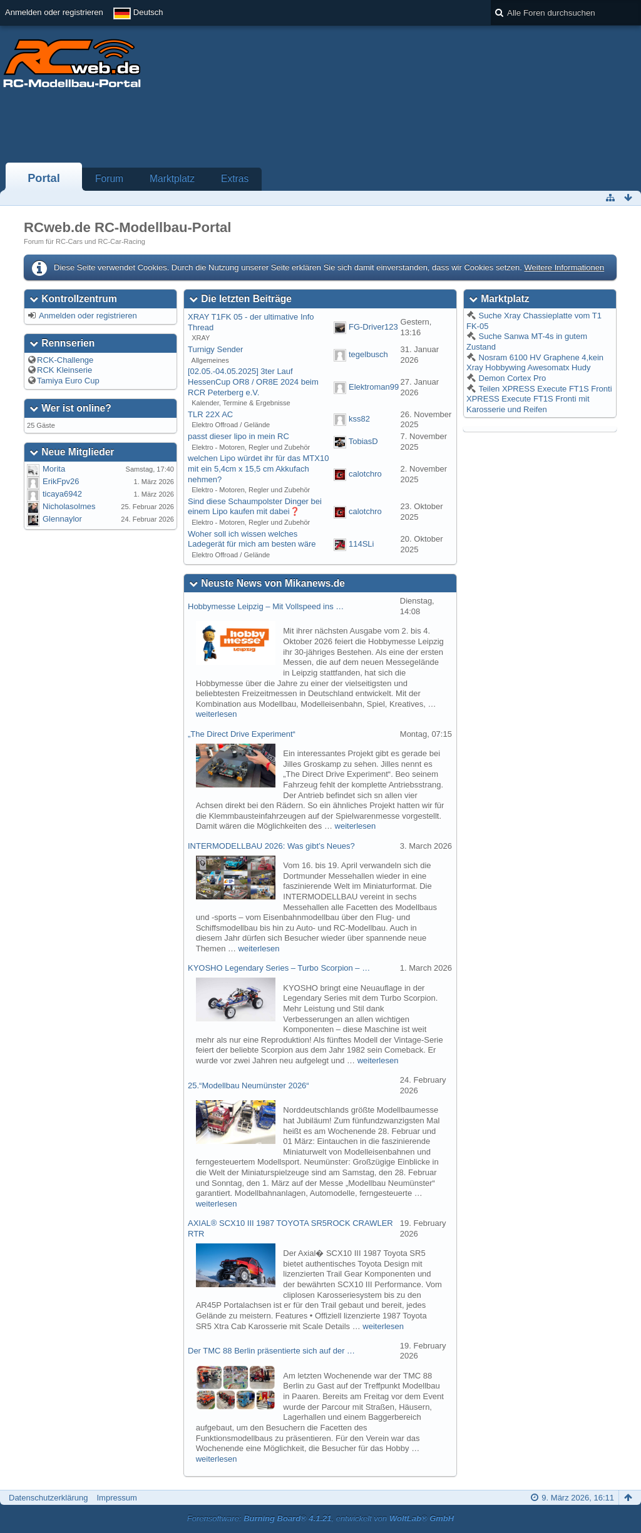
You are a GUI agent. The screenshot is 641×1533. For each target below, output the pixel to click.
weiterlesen (216, 714)
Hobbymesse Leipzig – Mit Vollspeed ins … (266, 606)
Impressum (116, 1497)
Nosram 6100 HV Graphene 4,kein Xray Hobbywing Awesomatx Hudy (534, 363)
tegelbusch (368, 354)
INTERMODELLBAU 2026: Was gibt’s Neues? (271, 846)
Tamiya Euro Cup (68, 380)
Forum (109, 178)
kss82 (359, 419)
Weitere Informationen (564, 267)
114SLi (361, 544)
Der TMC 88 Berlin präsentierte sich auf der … (271, 1350)
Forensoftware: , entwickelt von (320, 1518)
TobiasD (363, 441)
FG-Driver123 (373, 327)
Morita (54, 468)
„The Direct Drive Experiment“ (241, 734)
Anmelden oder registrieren (54, 12)
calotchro (365, 473)
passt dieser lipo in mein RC (238, 436)
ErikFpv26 (61, 481)
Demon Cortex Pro (511, 378)
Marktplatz (172, 178)
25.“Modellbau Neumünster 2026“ (248, 1085)
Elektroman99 (374, 387)
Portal (44, 178)
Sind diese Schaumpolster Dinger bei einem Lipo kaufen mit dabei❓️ (255, 507)
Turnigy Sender (215, 349)
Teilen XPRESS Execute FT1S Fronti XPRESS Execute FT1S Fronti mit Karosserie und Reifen (539, 399)
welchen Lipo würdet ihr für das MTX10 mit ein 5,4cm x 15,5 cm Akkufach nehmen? (258, 468)
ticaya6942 (62, 493)
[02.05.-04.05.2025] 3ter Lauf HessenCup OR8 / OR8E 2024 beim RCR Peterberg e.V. (253, 382)
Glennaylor (62, 519)
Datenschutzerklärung (48, 1497)
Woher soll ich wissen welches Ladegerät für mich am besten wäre (252, 539)
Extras (235, 178)
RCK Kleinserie (64, 370)
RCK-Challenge (65, 360)
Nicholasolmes (69, 506)
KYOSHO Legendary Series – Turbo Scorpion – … (279, 968)
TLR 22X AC (210, 414)
